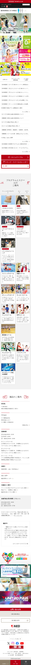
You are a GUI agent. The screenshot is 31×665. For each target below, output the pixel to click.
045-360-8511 (15, 614)
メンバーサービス (26, 4)
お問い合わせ (25, 653)
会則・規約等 (18, 653)
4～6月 (15, 166)
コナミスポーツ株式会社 (12, 651)
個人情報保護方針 (19, 655)
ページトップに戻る (14, 638)
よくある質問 (11, 655)
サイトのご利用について (8, 653)
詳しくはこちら (18, 515)
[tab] (5, 79)
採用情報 (21, 651)
